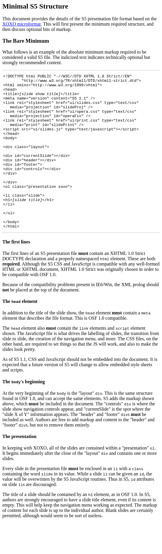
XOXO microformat (21, 23)
